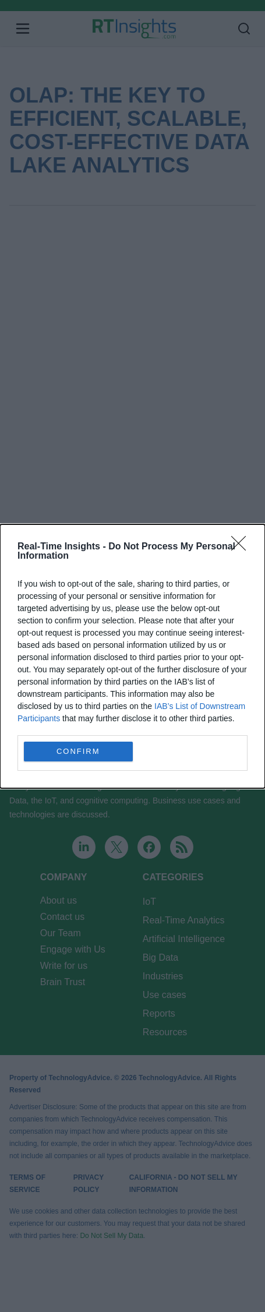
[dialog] (132, 656)
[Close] (242, 547)
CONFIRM (78, 751)
